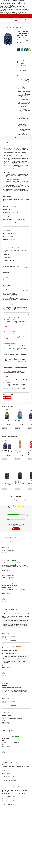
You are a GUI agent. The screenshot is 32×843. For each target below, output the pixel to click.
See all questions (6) (8, 394)
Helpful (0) (18, 324)
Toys (23, 5)
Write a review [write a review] (16, 528)
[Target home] (16, 19)
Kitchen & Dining (16, 2)
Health (3, 5)
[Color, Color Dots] (22, 49)
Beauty (20, 3)
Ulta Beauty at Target (19, 7)
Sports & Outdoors (17, 5)
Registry (5, 13)
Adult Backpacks (19, 27)
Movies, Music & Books (8, 6)
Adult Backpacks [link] (5, 499)
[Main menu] (2, 19)
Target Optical (8, 9)
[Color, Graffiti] (25, 49)
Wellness (7, 5)
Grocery (5, 3)
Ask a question (7, 397)
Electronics (26, 5)
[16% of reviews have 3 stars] (16, 517)
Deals (12, 9)
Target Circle (14, 13)
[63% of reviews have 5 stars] (16, 514)
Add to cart (20, 56)
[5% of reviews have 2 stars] (16, 518)
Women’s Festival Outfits (16, 10)
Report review (13, 552)
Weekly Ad (7, 12)
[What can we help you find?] (16, 23)
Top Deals (24, 10)
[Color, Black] (18, 49)
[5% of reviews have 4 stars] (16, 515)
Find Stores (19, 13)
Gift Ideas (6, 7)
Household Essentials (12, 3)
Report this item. (26, 267)
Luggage (11, 5)
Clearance (16, 9)
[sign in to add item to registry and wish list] (29, 62)
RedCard (9, 13)
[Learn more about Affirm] (24, 72)
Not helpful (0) (23, 324)
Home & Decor (8, 2)
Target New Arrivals (4, 0)
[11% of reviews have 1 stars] (16, 519)
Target (2, 27)
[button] (18, 481)
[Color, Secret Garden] (28, 49)
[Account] (26, 19)
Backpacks (12, 27)
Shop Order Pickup (14, 12)
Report (18, 325)
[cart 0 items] (29, 19)
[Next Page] (30, 50)
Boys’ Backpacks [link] (22, 499)
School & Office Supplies (19, 6)
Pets (14, 7)
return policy (8, 309)
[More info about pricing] (29, 43)
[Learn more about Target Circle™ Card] (24, 67)
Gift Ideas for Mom (13, 0)
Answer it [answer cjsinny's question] (6, 390)
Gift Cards (10, 7)
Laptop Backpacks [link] (13, 499)
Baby (18, 3)
